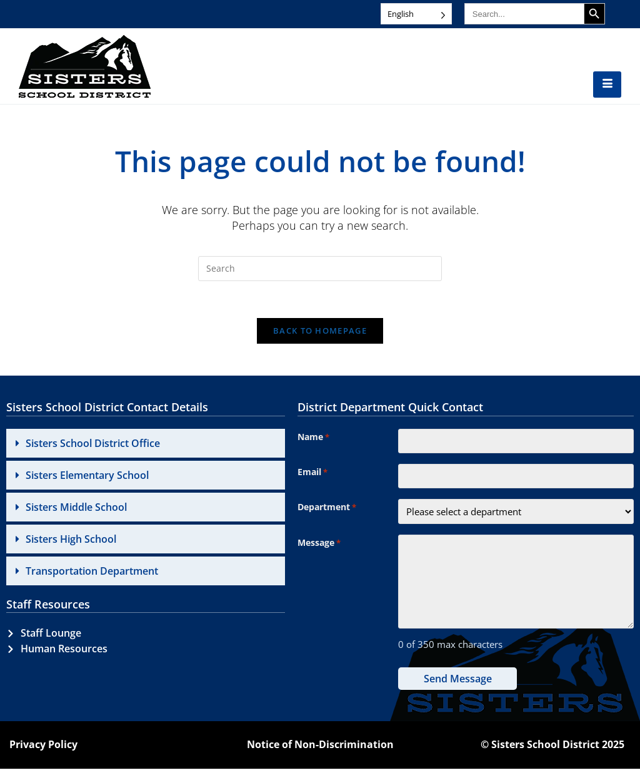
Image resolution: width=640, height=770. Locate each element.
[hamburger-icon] (607, 84)
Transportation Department (92, 571)
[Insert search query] (320, 268)
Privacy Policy (43, 746)
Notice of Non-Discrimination (320, 746)
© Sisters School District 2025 (552, 746)
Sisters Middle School (76, 508)
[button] (145, 443)
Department (327, 509)
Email (313, 474)
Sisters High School (71, 540)
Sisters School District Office (93, 444)
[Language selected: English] (416, 13)
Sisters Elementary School (87, 476)
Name (313, 438)
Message (319, 545)
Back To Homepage (320, 331)
